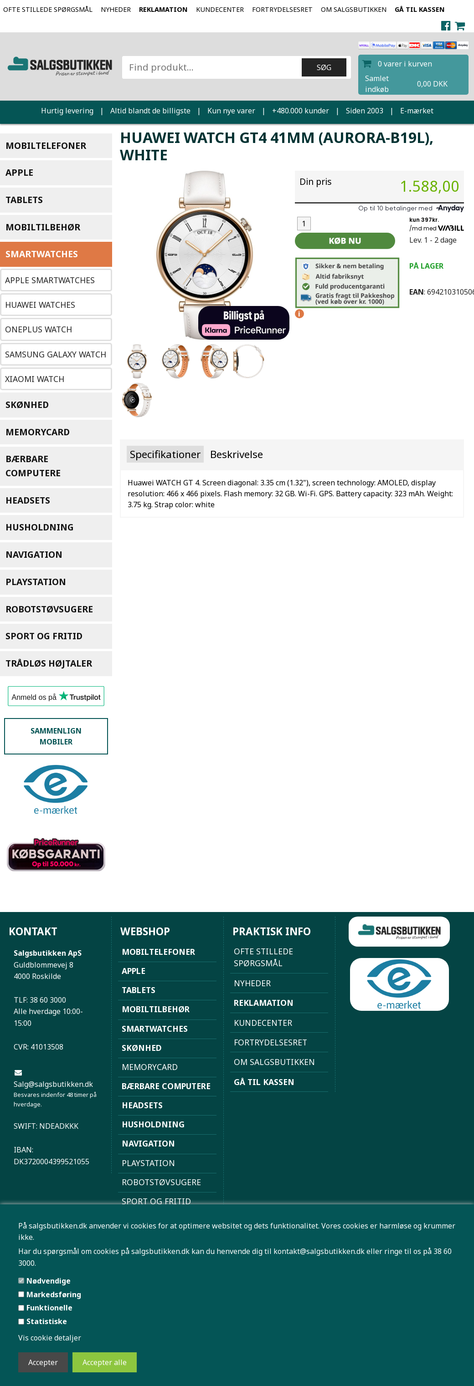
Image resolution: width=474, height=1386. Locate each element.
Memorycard (37, 432)
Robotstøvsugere (49, 609)
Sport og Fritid (43, 636)
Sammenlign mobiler (56, 736)
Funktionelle (49, 1308)
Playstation (35, 582)
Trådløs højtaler (48, 663)
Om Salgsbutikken (353, 9)
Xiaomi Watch (34, 378)
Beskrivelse (236, 454)
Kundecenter (220, 9)
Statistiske (46, 1321)
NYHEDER (116, 9)
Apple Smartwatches (50, 280)
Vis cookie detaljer (49, 1338)
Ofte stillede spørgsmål (48, 9)
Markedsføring (53, 1294)
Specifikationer (165, 454)
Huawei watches (40, 304)
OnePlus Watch (38, 329)
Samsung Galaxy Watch (55, 354)
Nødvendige (48, 1281)
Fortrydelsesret (282, 9)
